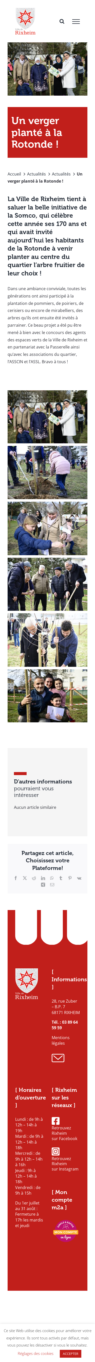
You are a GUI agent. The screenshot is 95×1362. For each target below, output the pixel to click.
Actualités (36, 174)
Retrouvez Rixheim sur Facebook (64, 1128)
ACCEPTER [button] (70, 1353)
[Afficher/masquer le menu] (76, 21)
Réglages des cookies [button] (35, 1353)
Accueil (14, 174)
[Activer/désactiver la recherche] (62, 21)
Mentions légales (61, 1040)
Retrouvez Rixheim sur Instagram (65, 1159)
